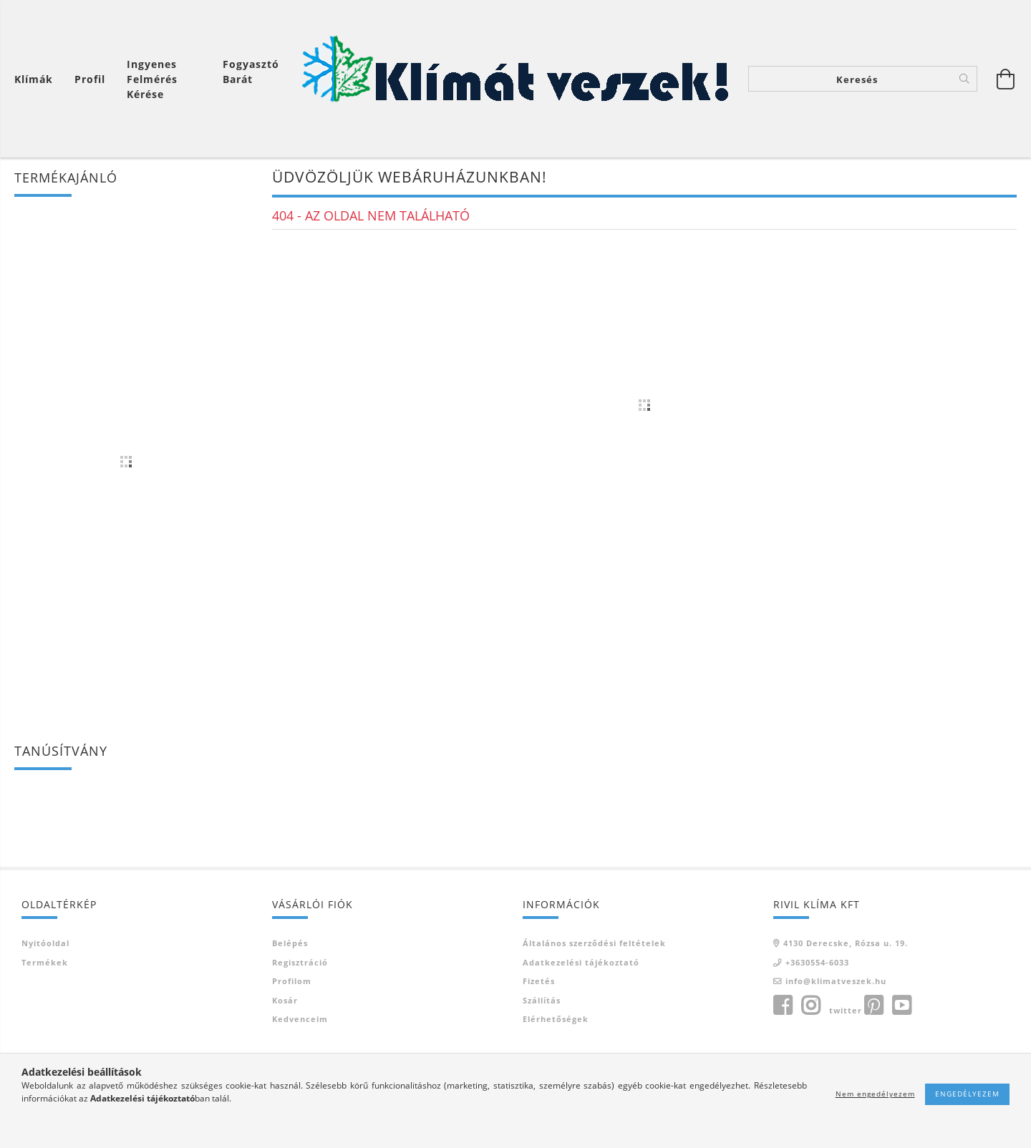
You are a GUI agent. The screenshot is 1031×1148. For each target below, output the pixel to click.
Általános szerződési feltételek (594, 943)
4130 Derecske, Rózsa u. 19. (845, 943)
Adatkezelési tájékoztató (581, 962)
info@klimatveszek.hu (835, 981)
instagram (810, 1005)
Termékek (44, 962)
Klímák (33, 79)
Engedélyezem (967, 1094)
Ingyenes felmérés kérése (152, 79)
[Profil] (90, 79)
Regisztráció (300, 962)
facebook (782, 1005)
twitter (845, 1010)
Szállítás (542, 1000)
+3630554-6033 (817, 962)
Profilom (291, 981)
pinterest (873, 1005)
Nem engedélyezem (875, 1094)
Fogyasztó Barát (251, 71)
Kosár (285, 1000)
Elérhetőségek (556, 1018)
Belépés (290, 943)
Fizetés (539, 981)
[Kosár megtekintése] (37, 79)
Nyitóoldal (45, 943)
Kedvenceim (300, 1018)
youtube (901, 1005)
